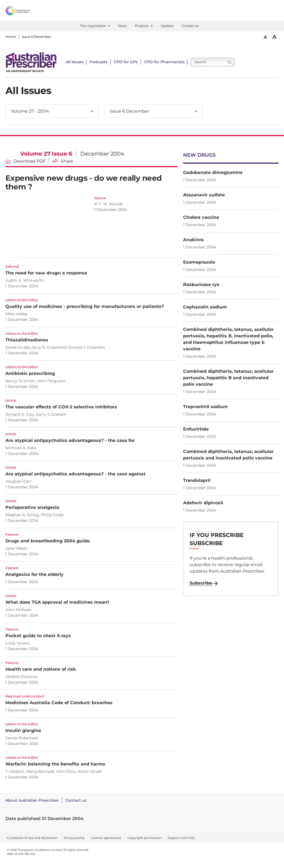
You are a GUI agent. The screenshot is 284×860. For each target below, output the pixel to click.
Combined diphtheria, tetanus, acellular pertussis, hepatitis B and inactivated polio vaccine (228, 378)
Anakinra (193, 239)
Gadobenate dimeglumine (213, 172)
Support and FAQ (181, 838)
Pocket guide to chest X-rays (38, 635)
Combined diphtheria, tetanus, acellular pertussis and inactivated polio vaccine (228, 455)
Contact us (190, 26)
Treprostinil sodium (205, 406)
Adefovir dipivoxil (203, 502)
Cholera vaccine (201, 217)
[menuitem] (96, 26)
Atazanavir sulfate (204, 194)
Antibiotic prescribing (30, 373)
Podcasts (98, 61)
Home (10, 37)
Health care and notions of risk (40, 669)
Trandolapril (196, 480)
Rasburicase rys (201, 284)
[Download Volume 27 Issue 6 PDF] (25, 161)
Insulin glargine (23, 730)
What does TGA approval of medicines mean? (57, 602)
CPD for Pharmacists (164, 61)
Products (144, 26)
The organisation (95, 26)
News (122, 26)
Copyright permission (144, 838)
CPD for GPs (126, 61)
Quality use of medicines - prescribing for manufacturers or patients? (84, 306)
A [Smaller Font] (265, 37)
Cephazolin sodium (205, 307)
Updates (167, 26)
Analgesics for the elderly (34, 574)
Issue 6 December (36, 37)
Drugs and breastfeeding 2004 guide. (48, 540)
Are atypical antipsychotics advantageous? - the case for (70, 440)
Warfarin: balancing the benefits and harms (55, 764)
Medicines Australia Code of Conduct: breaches (59, 702)
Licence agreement (106, 838)
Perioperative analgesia (32, 507)
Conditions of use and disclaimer (32, 838)
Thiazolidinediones (26, 339)
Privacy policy (74, 838)
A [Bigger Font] (274, 36)
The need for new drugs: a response (46, 273)
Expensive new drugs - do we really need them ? (83, 182)
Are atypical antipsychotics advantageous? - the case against (75, 473)
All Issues (74, 61)
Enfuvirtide (196, 429)
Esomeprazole (199, 262)
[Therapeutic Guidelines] (29, 11)
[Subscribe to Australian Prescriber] (204, 583)
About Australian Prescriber (32, 800)
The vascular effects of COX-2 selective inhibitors (61, 406)
